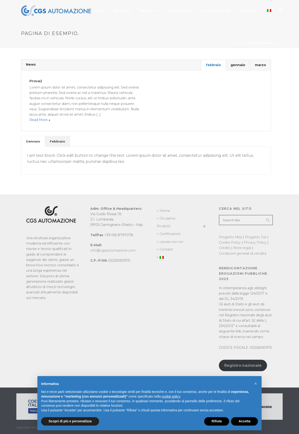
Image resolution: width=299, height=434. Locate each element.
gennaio (238, 65)
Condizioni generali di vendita (242, 253)
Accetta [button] (244, 421)
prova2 (35, 81)
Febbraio (57, 141)
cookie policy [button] (171, 396)
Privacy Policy (255, 242)
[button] (255, 383)
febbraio (213, 65)
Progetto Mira (230, 237)
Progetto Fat (255, 237)
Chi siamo (122, 11)
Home (99, 11)
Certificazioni (180, 11)
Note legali (242, 248)
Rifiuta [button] (217, 421)
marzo (260, 65)
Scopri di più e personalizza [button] (70, 421)
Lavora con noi (217, 11)
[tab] (33, 141)
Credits (224, 248)
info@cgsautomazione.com (113, 250)
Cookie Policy (230, 242)
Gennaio (33, 141)
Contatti (249, 11)
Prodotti (149, 11)
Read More (39, 120)
